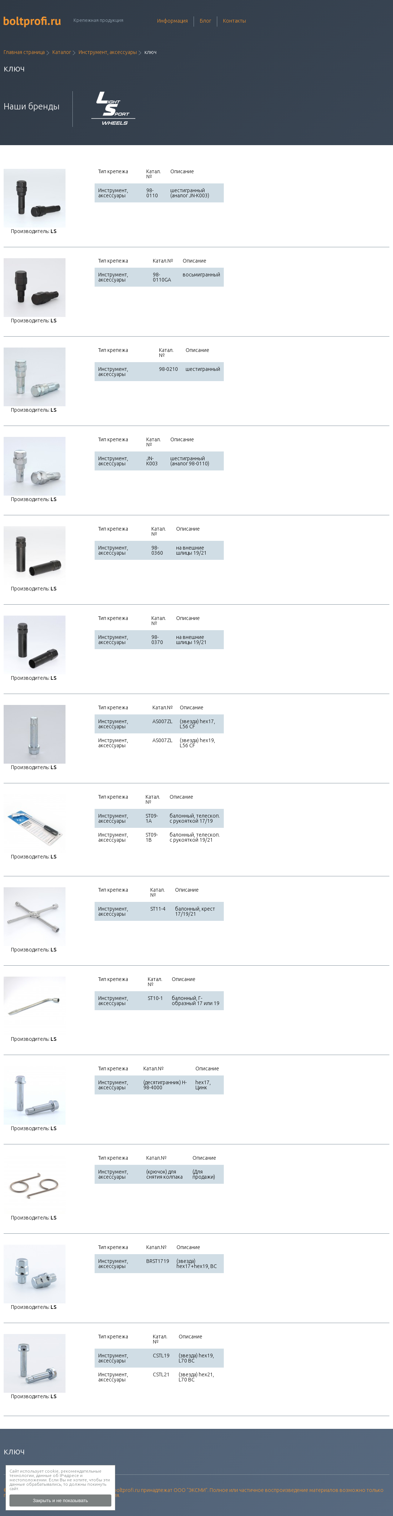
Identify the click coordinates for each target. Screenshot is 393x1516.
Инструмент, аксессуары (108, 52)
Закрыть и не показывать (60, 1500)
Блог (205, 20)
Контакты (234, 20)
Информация (172, 20)
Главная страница (24, 52)
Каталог (61, 52)
